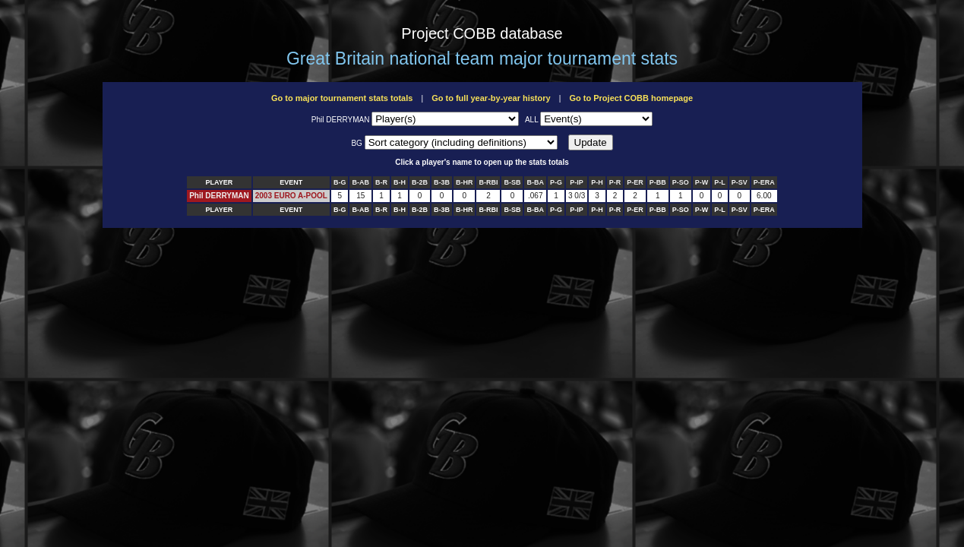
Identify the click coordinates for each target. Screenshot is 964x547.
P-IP (576, 182)
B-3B (442, 182)
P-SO (680, 182)
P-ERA (764, 182)
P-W (702, 182)
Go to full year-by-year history (490, 98)
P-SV (739, 182)
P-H (597, 182)
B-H (400, 182)
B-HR (464, 182)
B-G (339, 182)
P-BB (658, 182)
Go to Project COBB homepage (631, 98)
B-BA (535, 182)
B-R (381, 182)
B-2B (420, 182)
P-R (615, 182)
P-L (719, 182)
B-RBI (488, 182)
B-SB (512, 182)
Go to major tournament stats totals (341, 98)
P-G (556, 182)
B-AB (360, 182)
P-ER (635, 182)
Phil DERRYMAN (219, 195)
